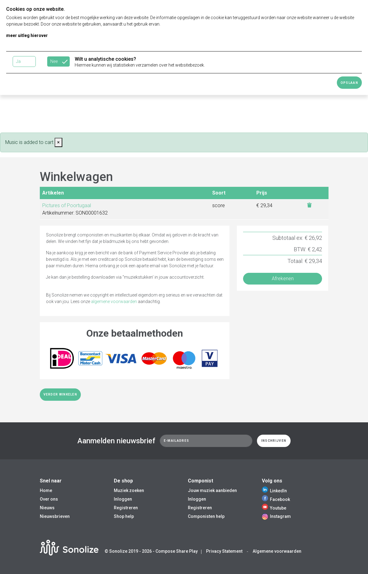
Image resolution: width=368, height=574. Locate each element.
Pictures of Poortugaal (66, 205)
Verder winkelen (60, 394)
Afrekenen (283, 278)
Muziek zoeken (129, 490)
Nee (54, 61)
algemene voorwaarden (114, 301)
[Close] (58, 142)
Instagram (276, 516)
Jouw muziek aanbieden (212, 490)
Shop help (124, 516)
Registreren (126, 507)
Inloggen (123, 499)
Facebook (276, 499)
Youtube (274, 508)
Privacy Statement (224, 551)
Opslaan (349, 82)
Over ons (49, 499)
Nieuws (47, 507)
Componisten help (206, 516)
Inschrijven (273, 440)
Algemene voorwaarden (277, 551)
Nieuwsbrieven (55, 516)
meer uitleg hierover (27, 35)
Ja (18, 61)
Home (46, 490)
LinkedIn (274, 490)
